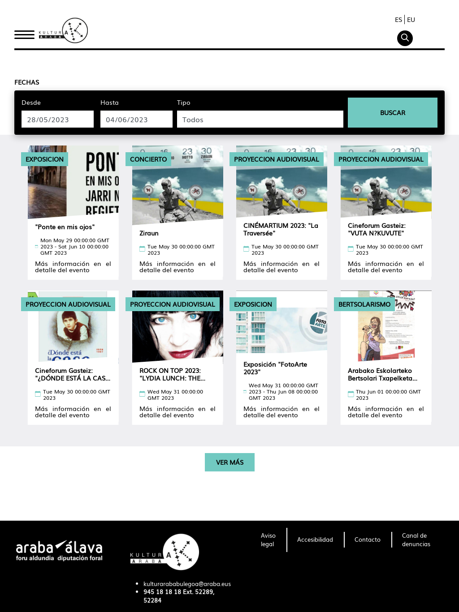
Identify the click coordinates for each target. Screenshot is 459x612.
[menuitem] (268, 540)
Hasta (109, 102)
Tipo (184, 102)
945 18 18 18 (162, 591)
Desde (31, 102)
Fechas (26, 81)
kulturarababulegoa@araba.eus (187, 583)
